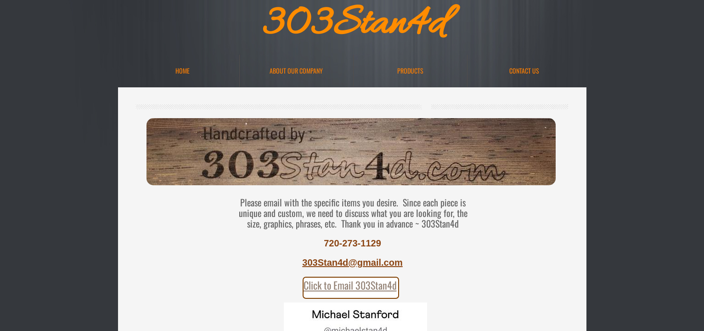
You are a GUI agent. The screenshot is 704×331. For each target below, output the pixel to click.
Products (410, 70)
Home (182, 70)
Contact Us (524, 70)
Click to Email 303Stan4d (350, 285)
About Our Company (296, 70)
